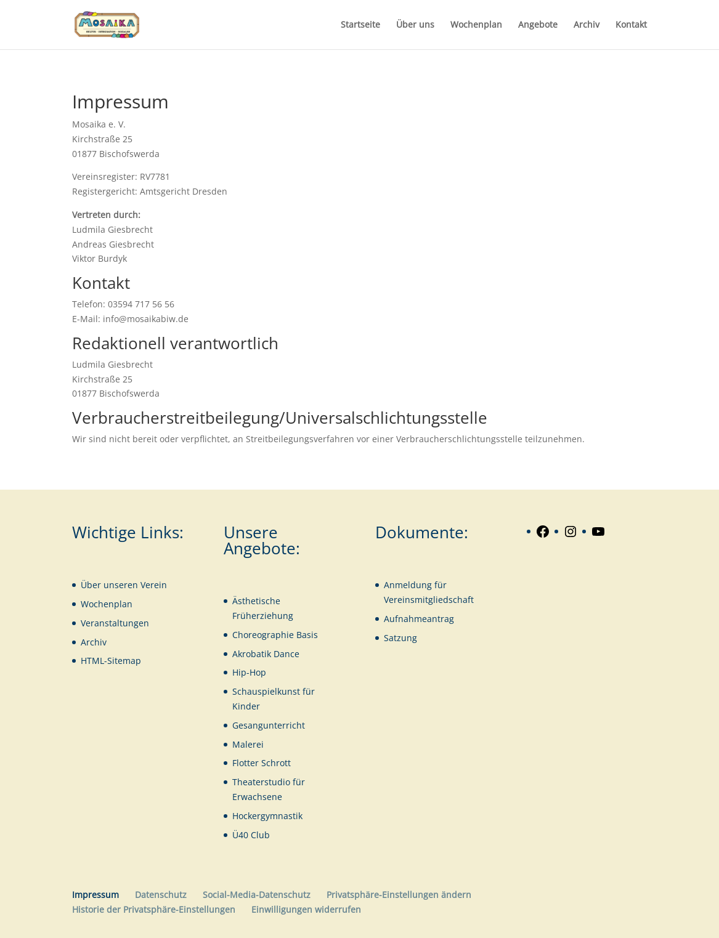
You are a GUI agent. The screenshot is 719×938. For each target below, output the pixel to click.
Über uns (415, 25)
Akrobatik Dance (265, 654)
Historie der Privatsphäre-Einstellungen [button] (153, 909)
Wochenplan (476, 25)
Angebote (538, 25)
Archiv (586, 25)
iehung (278, 615)
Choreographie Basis (275, 635)
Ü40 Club (251, 835)
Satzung (400, 638)
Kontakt (631, 25)
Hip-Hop (249, 672)
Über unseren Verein (124, 585)
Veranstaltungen (115, 623)
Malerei (248, 744)
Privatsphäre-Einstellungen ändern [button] (399, 894)
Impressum (95, 894)
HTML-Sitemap (111, 660)
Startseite (360, 25)
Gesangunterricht (268, 725)
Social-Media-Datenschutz (257, 894)
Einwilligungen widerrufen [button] (306, 909)
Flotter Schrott (261, 763)
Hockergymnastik (267, 816)
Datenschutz (161, 894)
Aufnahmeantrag (419, 619)
